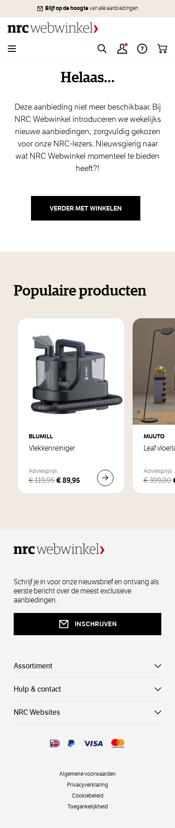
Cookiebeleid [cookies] (87, 795)
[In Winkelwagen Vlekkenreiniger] (105, 478)
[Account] (122, 48)
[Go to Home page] (87, 27)
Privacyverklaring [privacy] (87, 784)
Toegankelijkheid (87, 806)
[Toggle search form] (102, 48)
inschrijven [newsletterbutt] (87, 624)
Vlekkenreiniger (52, 448)
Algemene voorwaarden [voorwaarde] (87, 773)
